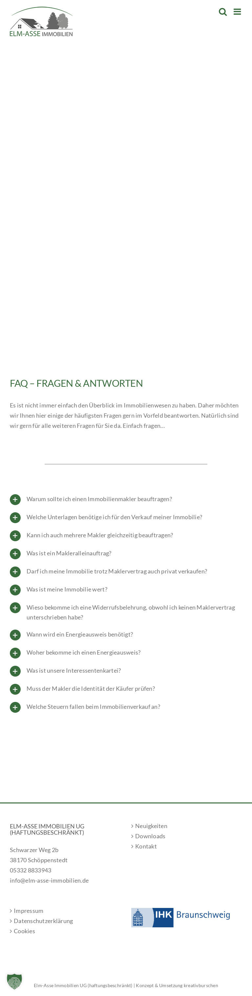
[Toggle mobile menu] (238, 11)
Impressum (28, 910)
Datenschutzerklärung (43, 920)
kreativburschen (201, 985)
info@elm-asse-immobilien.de (49, 880)
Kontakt (146, 846)
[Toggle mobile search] (223, 11)
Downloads (150, 836)
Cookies (24, 931)
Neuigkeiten (151, 825)
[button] (14, 981)
